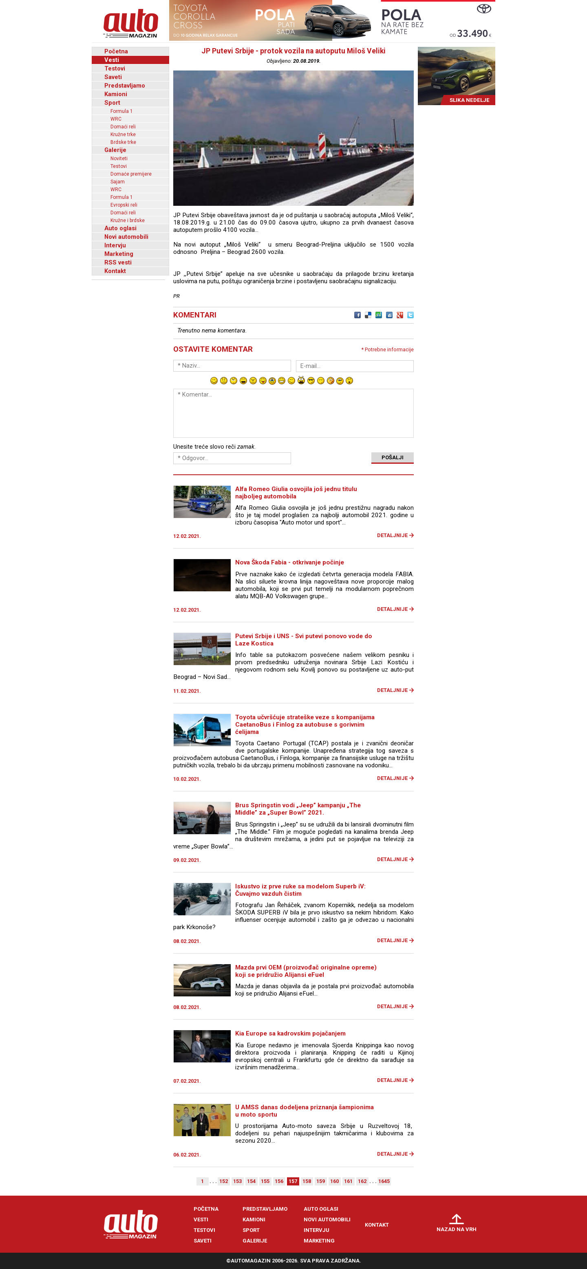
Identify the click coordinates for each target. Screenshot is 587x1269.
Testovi (114, 68)
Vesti (111, 60)
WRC (115, 119)
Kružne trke (123, 134)
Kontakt (115, 271)
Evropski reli (123, 205)
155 (265, 1181)
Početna (116, 51)
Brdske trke (123, 142)
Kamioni (115, 94)
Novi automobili (126, 236)
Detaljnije (392, 535)
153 (237, 1181)
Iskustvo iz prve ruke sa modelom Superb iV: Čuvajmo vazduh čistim (300, 890)
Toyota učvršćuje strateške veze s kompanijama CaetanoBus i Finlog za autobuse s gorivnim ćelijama (305, 725)
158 (306, 1181)
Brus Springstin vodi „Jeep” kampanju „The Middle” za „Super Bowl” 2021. (298, 809)
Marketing (118, 254)
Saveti (113, 77)
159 (320, 1181)
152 (223, 1181)
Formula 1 (121, 111)
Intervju (115, 245)
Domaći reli (123, 127)
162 (362, 1181)
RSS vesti (118, 262)
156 (279, 1181)
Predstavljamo (124, 85)
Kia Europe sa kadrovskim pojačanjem (290, 1033)
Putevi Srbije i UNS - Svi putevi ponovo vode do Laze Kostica (303, 639)
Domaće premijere (131, 174)
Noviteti (119, 158)
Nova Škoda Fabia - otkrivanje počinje (289, 562)
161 (348, 1181)
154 (251, 1181)
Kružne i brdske (127, 220)
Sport (112, 102)
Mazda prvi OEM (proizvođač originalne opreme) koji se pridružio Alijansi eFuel (306, 971)
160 (334, 1181)
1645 (384, 1181)
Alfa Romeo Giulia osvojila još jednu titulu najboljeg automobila (296, 492)
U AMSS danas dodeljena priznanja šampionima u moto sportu (304, 1111)
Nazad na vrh (457, 1229)
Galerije (115, 150)
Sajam (117, 182)
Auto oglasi (120, 228)
